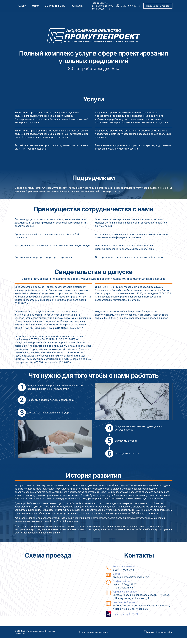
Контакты (77, 6)
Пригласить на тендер (157, 6)
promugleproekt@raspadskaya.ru (131, 577)
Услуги (22, 6)
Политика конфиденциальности (93, 632)
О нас (35, 6)
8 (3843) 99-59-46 (130, 5)
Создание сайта (164, 632)
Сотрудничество (55, 6)
